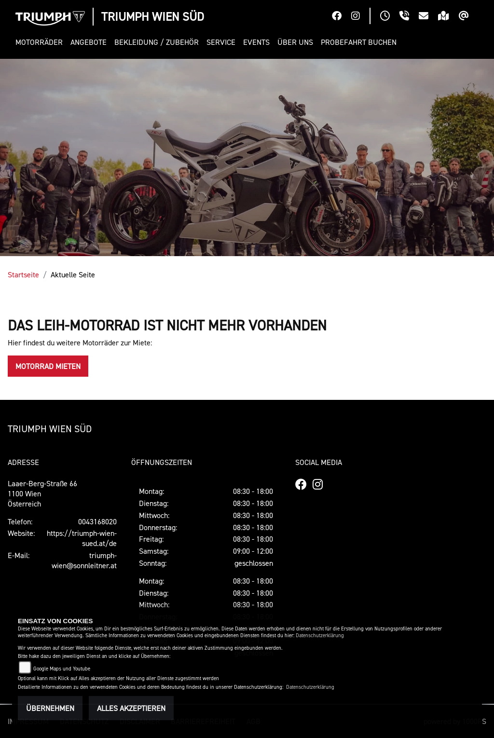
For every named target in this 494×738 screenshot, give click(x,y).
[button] (41, 42)
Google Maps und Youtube (61, 669)
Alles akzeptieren (131, 708)
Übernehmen (50, 708)
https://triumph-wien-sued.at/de (82, 538)
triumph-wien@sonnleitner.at (84, 560)
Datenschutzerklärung (320, 635)
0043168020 (97, 521)
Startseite (23, 274)
